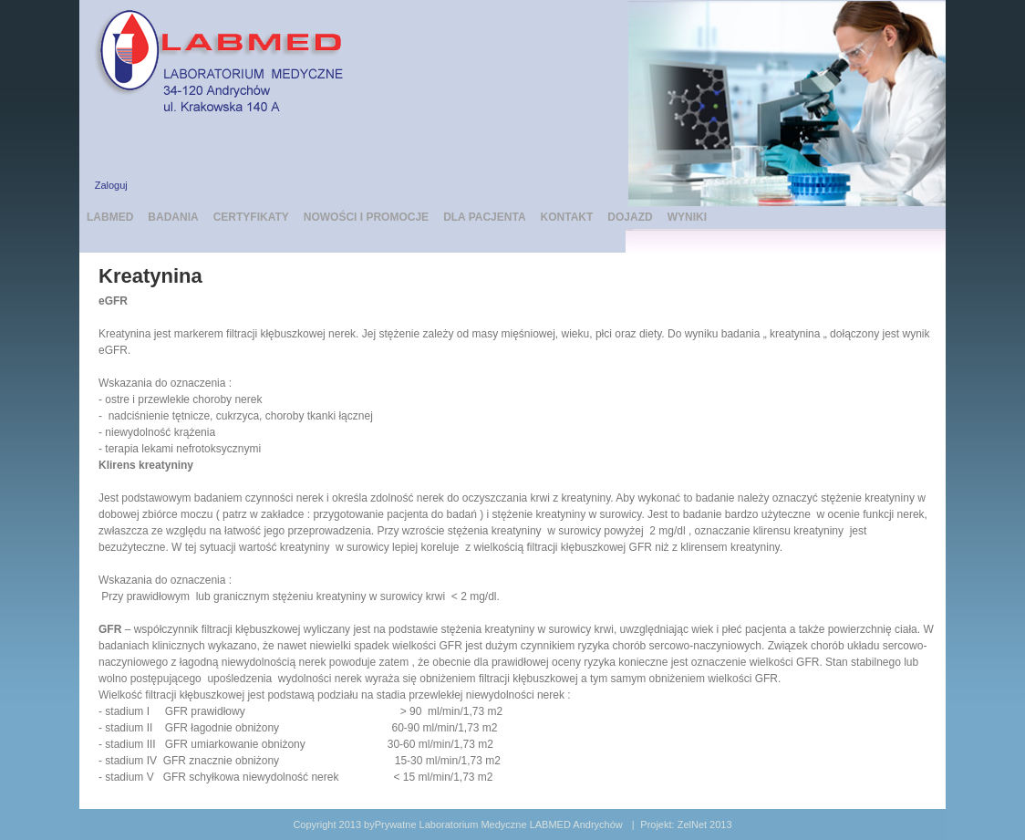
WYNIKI (687, 217)
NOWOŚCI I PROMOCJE (366, 217)
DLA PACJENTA (484, 217)
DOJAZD (629, 217)
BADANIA (173, 217)
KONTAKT (567, 217)
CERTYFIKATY (251, 217)
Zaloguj (111, 185)
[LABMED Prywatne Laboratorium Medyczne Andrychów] (225, 58)
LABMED (110, 217)
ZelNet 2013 (705, 824)
